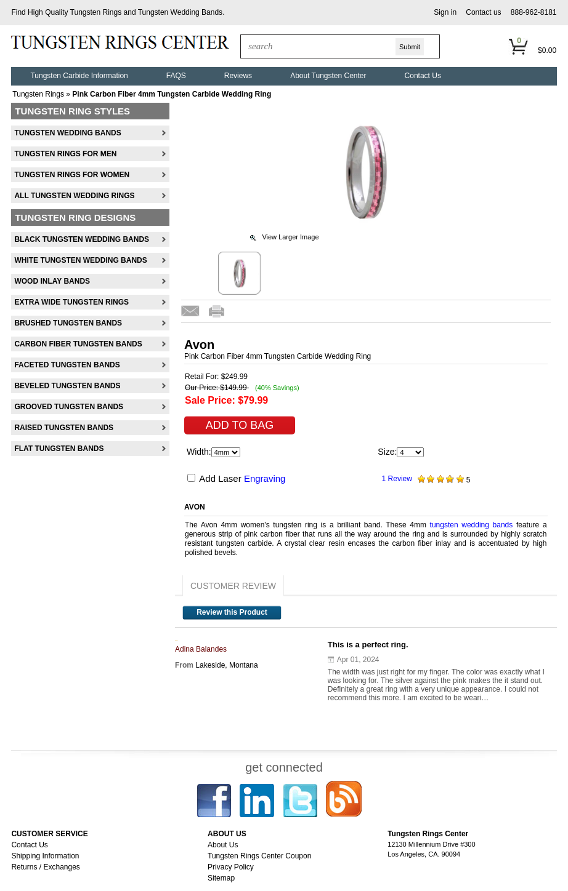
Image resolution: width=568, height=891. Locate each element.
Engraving (265, 478)
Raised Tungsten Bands (63, 427)
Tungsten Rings (96, 12)
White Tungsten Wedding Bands (80, 260)
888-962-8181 (534, 12)
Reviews (238, 75)
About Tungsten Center (328, 75)
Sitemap (221, 878)
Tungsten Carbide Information (79, 75)
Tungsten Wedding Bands (180, 12)
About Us (223, 845)
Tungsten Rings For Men (65, 154)
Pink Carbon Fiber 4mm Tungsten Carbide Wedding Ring (171, 94)
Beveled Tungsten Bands (67, 386)
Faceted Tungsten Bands (67, 365)
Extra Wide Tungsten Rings (71, 302)
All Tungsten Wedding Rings (74, 195)
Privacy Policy (231, 867)
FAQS (176, 75)
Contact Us (423, 75)
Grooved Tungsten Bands (68, 406)
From (184, 665)
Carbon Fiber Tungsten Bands (78, 344)
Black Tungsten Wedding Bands (81, 239)
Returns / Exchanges (45, 867)
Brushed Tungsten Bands (68, 323)
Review (399, 478)
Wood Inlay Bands (52, 281)
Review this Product (232, 612)
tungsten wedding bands (471, 525)
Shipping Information (45, 856)
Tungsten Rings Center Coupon (259, 856)
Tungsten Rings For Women (71, 174)
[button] (445, 12)
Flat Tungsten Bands (58, 448)
